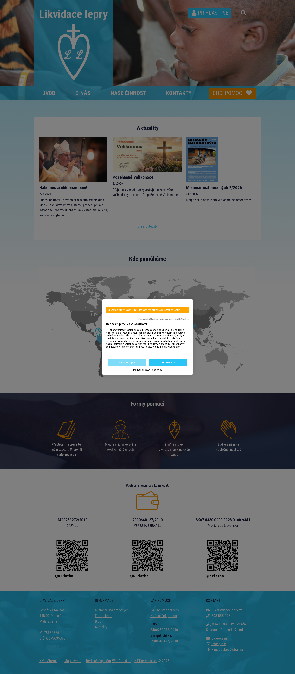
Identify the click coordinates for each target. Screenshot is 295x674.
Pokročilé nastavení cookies (147, 369)
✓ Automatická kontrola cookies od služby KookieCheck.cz (163, 319)
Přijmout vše (168, 362)
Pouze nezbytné (126, 362)
